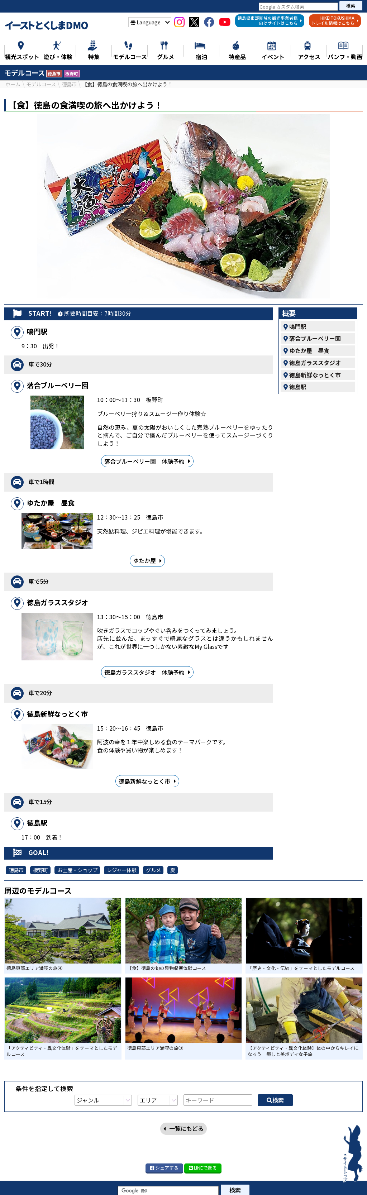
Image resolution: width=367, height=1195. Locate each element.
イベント (308, 1179)
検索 (351, 5)
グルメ (223, 1179)
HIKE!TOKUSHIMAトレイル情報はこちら (335, 20)
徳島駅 (294, 386)
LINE (203, 1131)
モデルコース (185, 1179)
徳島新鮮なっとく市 (147, 780)
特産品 (252, 1179)
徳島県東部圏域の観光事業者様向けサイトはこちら (270, 20)
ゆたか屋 (147, 560)
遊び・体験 (141, 1179)
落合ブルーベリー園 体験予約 (147, 461)
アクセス (171, 1187)
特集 (62, 1179)
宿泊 (279, 1179)
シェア (164, 1131)
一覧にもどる (183, 1031)
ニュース (33, 1179)
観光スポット (98, 1179)
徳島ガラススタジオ (312, 362)
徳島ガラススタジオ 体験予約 (147, 672)
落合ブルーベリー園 (312, 338)
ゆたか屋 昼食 (306, 350)
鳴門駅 (294, 326)
